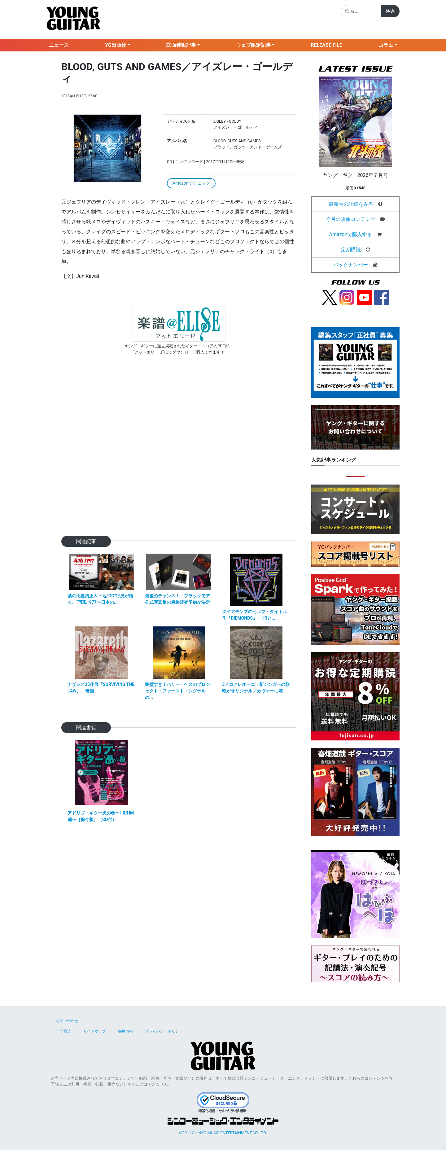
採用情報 (125, 1031)
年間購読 (63, 1031)
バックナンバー (350, 265)
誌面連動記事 (181, 45)
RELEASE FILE (326, 45)
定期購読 (351, 249)
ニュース (59, 45)
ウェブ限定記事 (253, 45)
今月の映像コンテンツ (350, 219)
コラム (385, 45)
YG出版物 (115, 45)
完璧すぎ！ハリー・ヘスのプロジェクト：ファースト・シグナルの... (177, 691)
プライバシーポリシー (163, 1031)
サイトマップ (94, 1031)
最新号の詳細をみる (351, 204)
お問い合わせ (67, 1021)
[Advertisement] (178, 455)
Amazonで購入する (350, 234)
